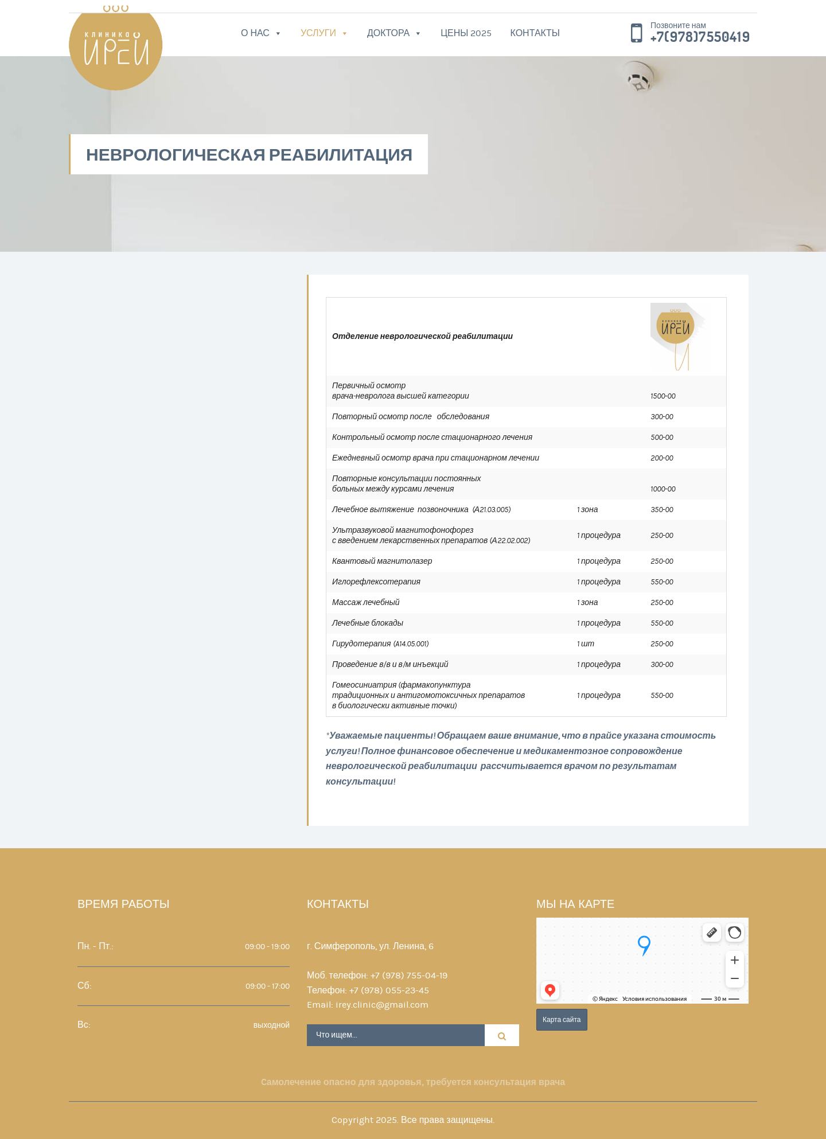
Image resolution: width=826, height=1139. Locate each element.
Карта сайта (562, 1020)
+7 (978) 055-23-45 (389, 990)
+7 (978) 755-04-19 (409, 975)
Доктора (388, 33)
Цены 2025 (466, 33)
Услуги (318, 33)
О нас (255, 33)
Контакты (535, 33)
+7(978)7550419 (700, 37)
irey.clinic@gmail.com (382, 1005)
